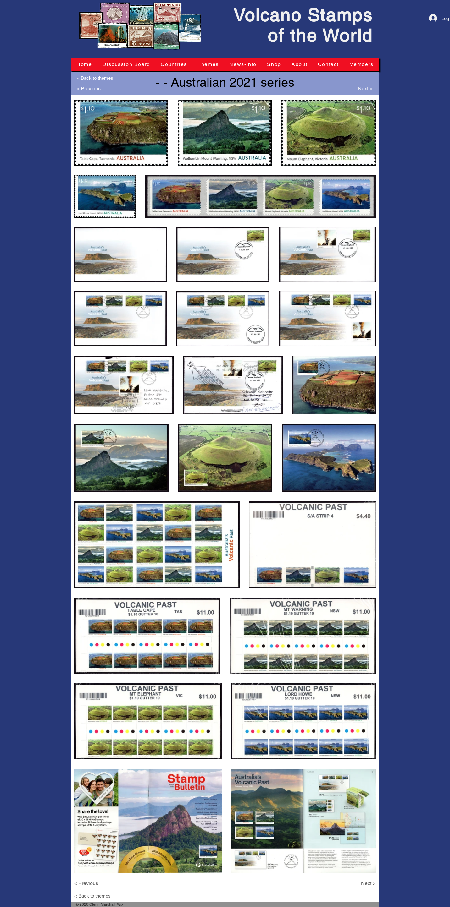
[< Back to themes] (97, 78)
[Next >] (358, 88)
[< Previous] (91, 88)
